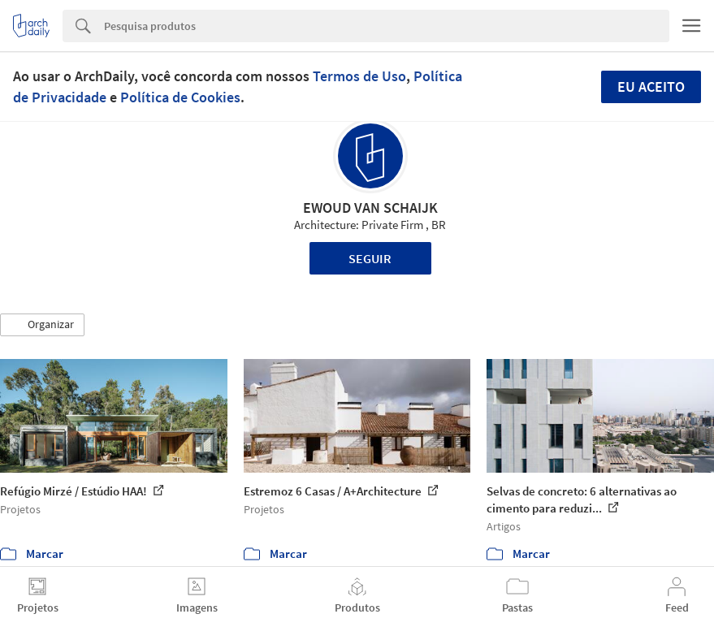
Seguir (370, 258)
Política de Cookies (180, 97)
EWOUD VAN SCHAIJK (370, 207)
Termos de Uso (359, 76)
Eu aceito (651, 86)
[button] (42, 325)
